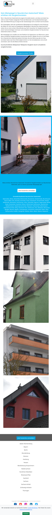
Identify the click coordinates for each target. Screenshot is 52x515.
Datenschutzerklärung (26, 509)
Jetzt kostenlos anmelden (26, 191)
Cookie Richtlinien (33, 508)
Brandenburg (26, 453)
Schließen (26, 513)
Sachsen (25, 481)
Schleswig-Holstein (26, 487)
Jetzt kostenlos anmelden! (25, 438)
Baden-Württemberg (26, 444)
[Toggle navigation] (33, 3)
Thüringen (26, 490)
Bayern (26, 447)
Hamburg (26, 459)
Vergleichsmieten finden (25, 53)
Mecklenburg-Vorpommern (26, 465)
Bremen (25, 456)
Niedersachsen (25, 469)
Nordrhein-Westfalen (26, 472)
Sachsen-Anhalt (26, 484)
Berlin (26, 450)
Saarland (26, 478)
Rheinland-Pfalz (26, 475)
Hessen (26, 462)
